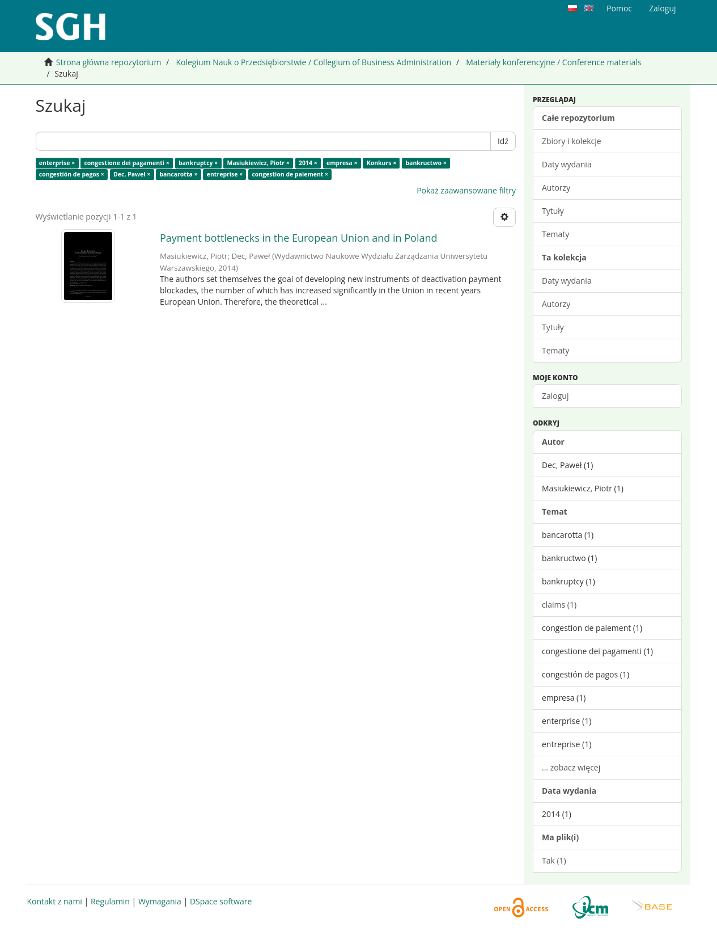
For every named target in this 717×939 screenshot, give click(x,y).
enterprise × (57, 163)
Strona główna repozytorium (109, 62)
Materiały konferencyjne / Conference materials (553, 62)
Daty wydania (567, 164)
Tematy (555, 234)
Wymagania (159, 901)
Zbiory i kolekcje (571, 141)
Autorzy (556, 187)
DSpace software (221, 901)
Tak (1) (554, 860)
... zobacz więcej (571, 767)
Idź (503, 141)
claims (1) (559, 604)
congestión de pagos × (71, 174)
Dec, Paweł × (131, 174)
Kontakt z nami (54, 901)
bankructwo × (425, 163)
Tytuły (553, 210)
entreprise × (225, 174)
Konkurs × (382, 163)
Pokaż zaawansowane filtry (466, 190)
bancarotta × (178, 174)
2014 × (308, 163)
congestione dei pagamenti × (126, 163)
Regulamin (110, 901)
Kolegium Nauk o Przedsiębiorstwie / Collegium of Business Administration (313, 62)
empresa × (341, 163)
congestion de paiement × (290, 174)
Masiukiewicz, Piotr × (258, 163)
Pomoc (619, 8)
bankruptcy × (198, 163)
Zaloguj (555, 395)
